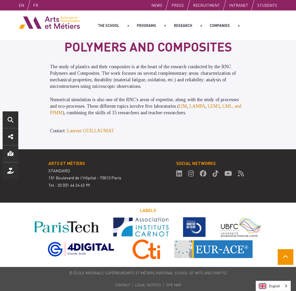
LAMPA (197, 106)
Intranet (238, 5)
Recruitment (206, 5)
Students (267, 5)
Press (178, 5)
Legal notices (148, 284)
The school (108, 25)
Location (10, 153)
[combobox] (273, 286)
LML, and (231, 106)
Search (10, 119)
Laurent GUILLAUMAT (90, 130)
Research (182, 25)
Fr (46, 5)
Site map (173, 284)
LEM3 (214, 106)
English (27, 5)
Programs (146, 25)
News (156, 5)
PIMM (56, 112)
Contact (122, 284)
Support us (10, 170)
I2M (183, 106)
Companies (219, 25)
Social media (10, 136)
